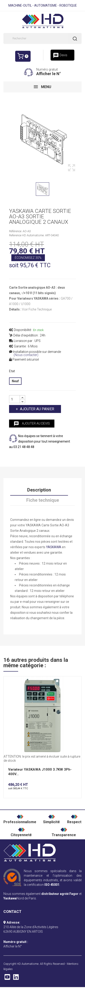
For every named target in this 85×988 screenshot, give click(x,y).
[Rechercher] (42, 38)
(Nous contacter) (26, 355)
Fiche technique (42, 500)
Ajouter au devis (32, 423)
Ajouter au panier (36, 409)
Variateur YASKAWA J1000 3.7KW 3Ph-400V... (40, 771)
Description (39, 490)
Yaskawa (10, 898)
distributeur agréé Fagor (59, 894)
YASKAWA (53, 547)
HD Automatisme (28, 963)
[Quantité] (14, 399)
